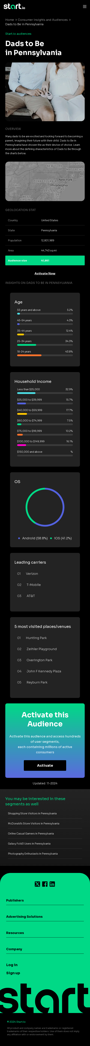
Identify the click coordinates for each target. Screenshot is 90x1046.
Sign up (13, 973)
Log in (11, 965)
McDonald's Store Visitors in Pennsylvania (33, 823)
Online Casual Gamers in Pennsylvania (31, 833)
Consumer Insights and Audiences (43, 20)
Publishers (15, 900)
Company (14, 949)
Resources (15, 933)
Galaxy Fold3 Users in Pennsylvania (29, 843)
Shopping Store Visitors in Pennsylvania (32, 813)
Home (9, 20)
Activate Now (45, 273)
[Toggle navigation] (83, 6)
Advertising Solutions (24, 917)
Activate (45, 765)
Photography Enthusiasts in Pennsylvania (33, 853)
